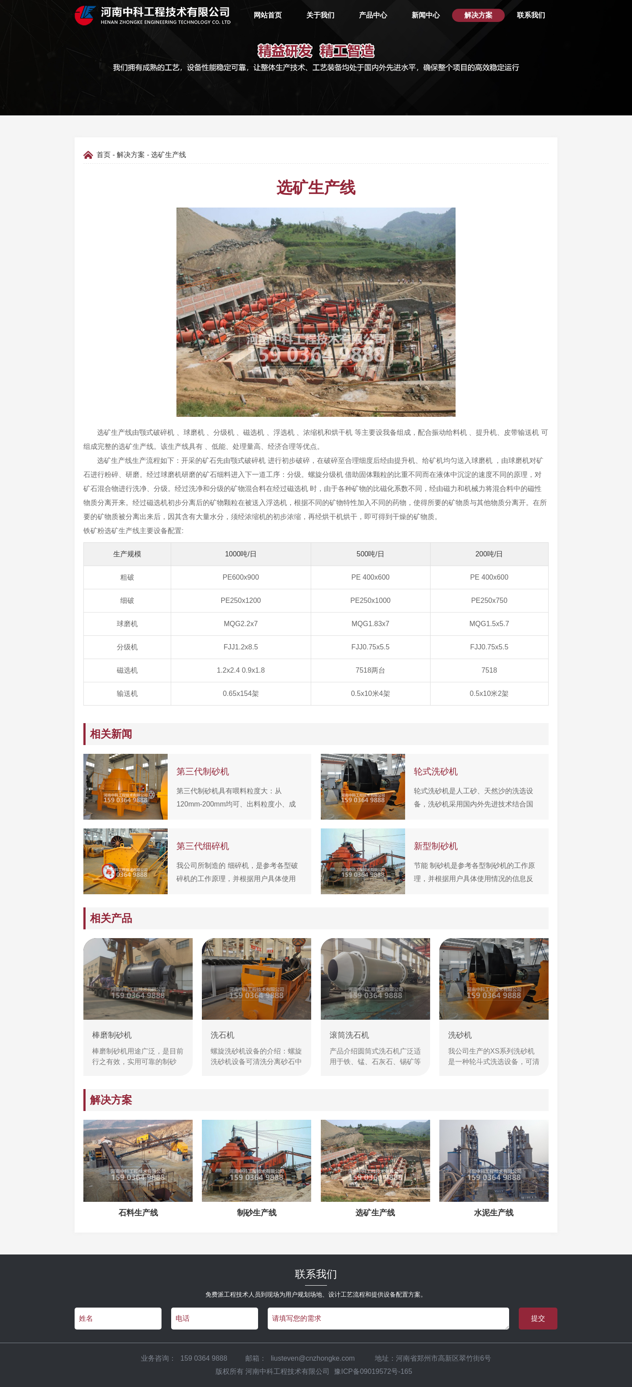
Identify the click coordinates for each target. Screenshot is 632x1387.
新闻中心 (426, 15)
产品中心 (373, 15)
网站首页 (268, 15)
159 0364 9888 (203, 1358)
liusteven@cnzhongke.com (314, 1358)
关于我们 (320, 15)
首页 (104, 154)
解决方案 (478, 15)
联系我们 (531, 15)
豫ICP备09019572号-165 (373, 1371)
